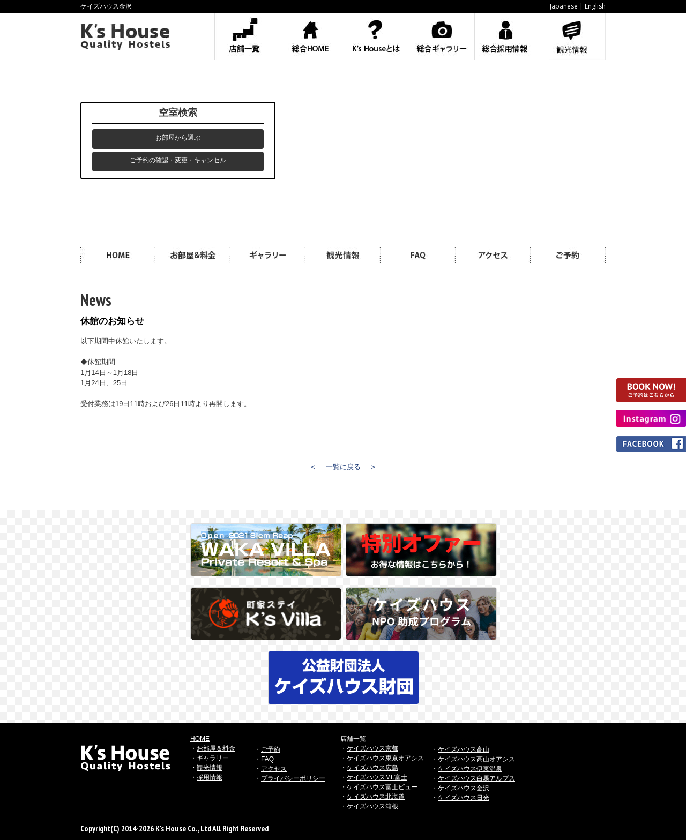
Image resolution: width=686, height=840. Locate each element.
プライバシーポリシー (293, 778)
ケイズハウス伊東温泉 (470, 768)
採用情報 (209, 777)
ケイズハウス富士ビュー (382, 787)
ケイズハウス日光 (463, 797)
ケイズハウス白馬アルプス (476, 778)
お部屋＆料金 (216, 748)
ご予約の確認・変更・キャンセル (178, 160)
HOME (200, 738)
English (595, 6)
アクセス (274, 768)
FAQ (267, 759)
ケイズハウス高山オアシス (476, 759)
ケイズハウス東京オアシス (385, 758)
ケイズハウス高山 (463, 749)
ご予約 (270, 749)
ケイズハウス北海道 (376, 796)
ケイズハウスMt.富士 (377, 777)
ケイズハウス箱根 (372, 806)
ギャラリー (213, 758)
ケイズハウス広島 (372, 767)
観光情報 (209, 767)
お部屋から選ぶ (177, 137)
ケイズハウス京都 (372, 748)
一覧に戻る (343, 467)
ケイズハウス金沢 (463, 788)
